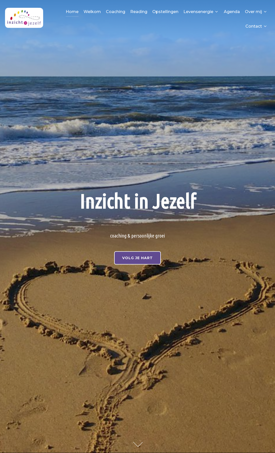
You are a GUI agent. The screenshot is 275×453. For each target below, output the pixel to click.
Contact (256, 26)
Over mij (256, 11)
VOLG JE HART (137, 257)
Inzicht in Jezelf (138, 201)
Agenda (232, 11)
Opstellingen (165, 11)
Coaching (115, 11)
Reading (138, 11)
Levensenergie (201, 11)
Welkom (92, 11)
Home (72, 11)
